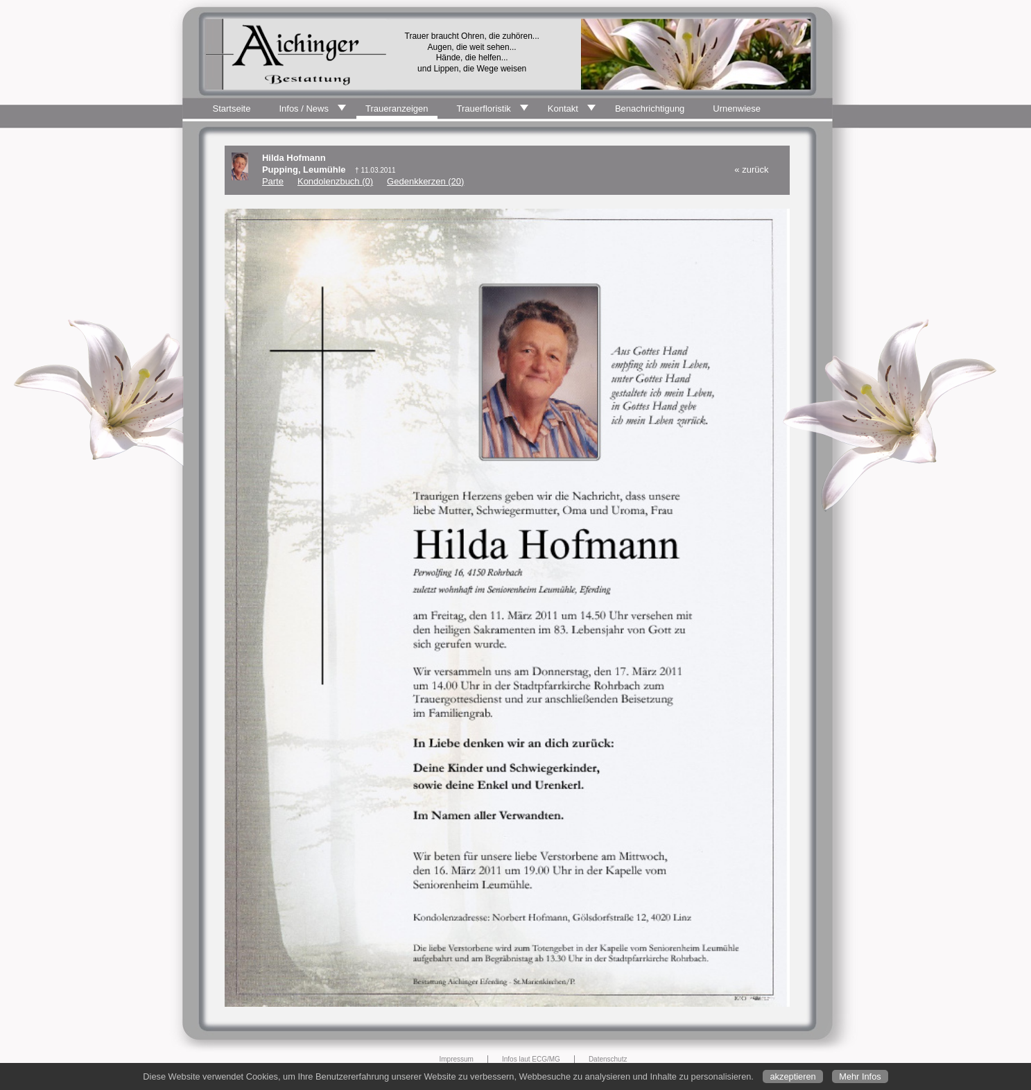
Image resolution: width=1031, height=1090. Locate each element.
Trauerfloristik (484, 108)
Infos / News (304, 108)
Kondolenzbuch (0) (335, 181)
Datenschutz (608, 1059)
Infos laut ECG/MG (531, 1059)
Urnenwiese (737, 108)
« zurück (751, 169)
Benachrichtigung (649, 108)
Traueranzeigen (396, 108)
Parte (273, 181)
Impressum (457, 1059)
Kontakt (563, 108)
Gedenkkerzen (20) (425, 181)
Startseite (232, 108)
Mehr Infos (860, 1076)
